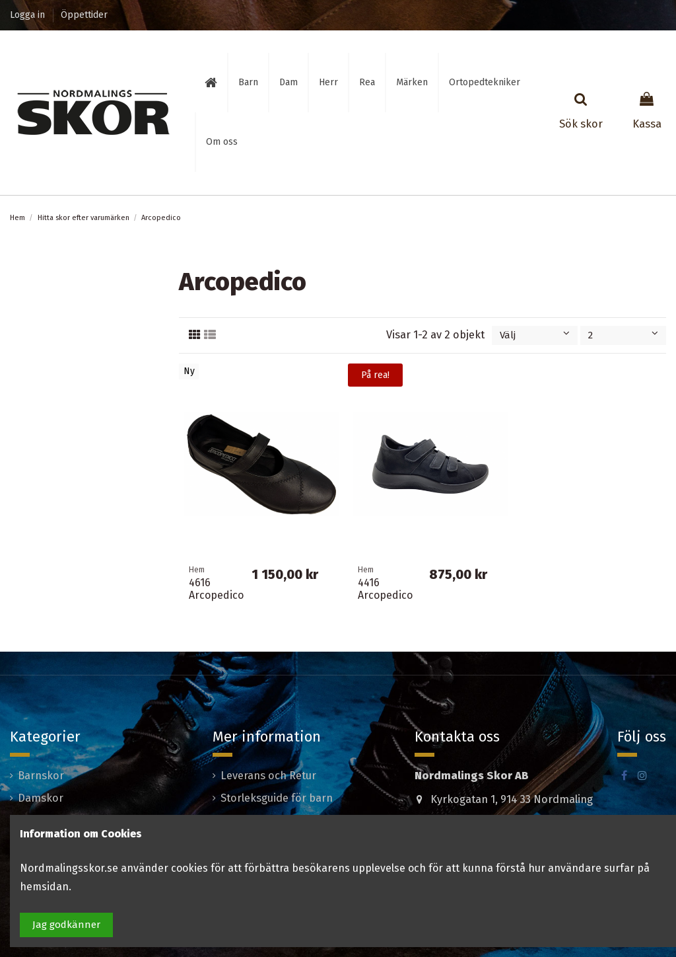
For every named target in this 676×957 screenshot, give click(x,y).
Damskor (40, 798)
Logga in (29, 14)
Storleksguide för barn (276, 798)
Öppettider (84, 14)
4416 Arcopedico (385, 588)
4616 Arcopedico (216, 588)
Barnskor (41, 775)
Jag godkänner (66, 925)
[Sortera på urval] (535, 335)
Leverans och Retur (268, 775)
